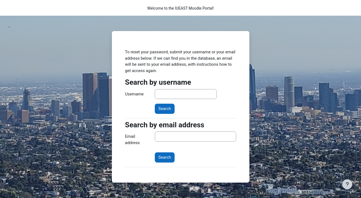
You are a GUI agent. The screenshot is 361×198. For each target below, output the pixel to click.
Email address (132, 139)
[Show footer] (347, 184)
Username (134, 94)
